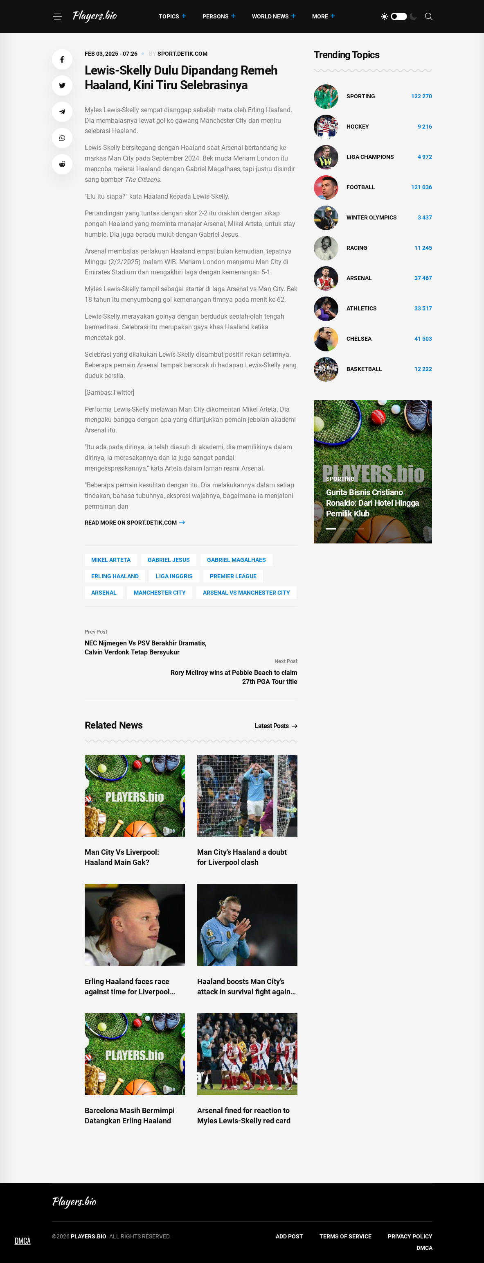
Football (361, 187)
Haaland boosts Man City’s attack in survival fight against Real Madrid (247, 991)
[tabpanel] (373, 471)
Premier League (233, 576)
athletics (362, 308)
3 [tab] (359, 529)
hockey (358, 126)
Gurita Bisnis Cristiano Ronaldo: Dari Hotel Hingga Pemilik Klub (372, 502)
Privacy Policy (410, 1236)
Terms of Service (345, 1236)
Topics (169, 16)
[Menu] (57, 16)
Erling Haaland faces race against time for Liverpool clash (127, 991)
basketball (364, 369)
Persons (216, 16)
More (320, 16)
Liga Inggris (174, 576)
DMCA (424, 1248)
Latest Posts (275, 726)
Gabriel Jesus (169, 560)
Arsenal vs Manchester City (246, 592)
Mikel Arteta (111, 560)
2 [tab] (345, 529)
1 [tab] (331, 529)
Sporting (361, 96)
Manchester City (160, 592)
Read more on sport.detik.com (135, 522)
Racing (357, 247)
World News (270, 16)
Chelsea (359, 338)
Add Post (289, 1236)
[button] (62, 59)
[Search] (428, 16)
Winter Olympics (372, 217)
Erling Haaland (115, 576)
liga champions (370, 157)
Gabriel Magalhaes (236, 560)
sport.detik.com (182, 53)
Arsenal (104, 592)
